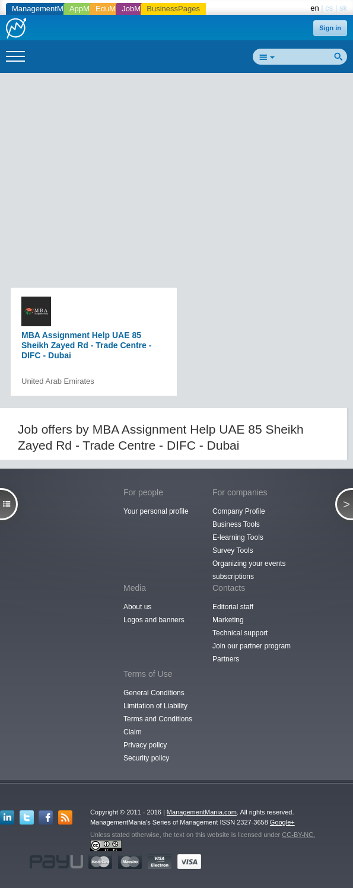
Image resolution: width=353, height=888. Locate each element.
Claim (132, 732)
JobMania (138, 8)
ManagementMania (45, 8)
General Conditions (154, 693)
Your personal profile (156, 511)
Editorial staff (232, 607)
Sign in (330, 27)
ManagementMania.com (202, 812)
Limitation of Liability (155, 706)
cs (329, 8)
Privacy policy (145, 745)
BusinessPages (173, 8)
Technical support (240, 633)
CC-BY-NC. (298, 834)
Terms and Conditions (157, 719)
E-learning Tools (237, 537)
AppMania (86, 8)
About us (137, 607)
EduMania (113, 8)
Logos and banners (154, 620)
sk (343, 8)
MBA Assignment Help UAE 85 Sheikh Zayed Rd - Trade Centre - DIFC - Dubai (86, 345)
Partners (225, 659)
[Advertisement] (181, 164)
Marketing (228, 620)
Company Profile (238, 511)
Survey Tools (232, 550)
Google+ (282, 822)
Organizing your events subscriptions (248, 570)
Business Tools (236, 524)
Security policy (146, 758)
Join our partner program (251, 646)
